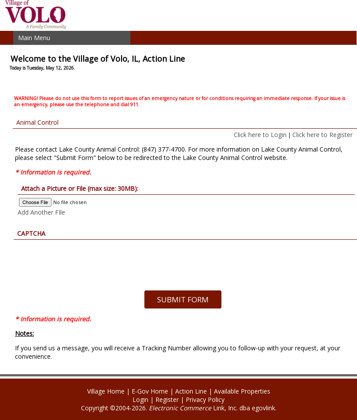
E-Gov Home (150, 391)
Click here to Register (322, 134)
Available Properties (242, 391)
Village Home (106, 391)
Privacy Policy (205, 399)
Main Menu (34, 37)
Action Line (191, 391)
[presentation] (183, 257)
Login (140, 399)
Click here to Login (260, 134)
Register (167, 399)
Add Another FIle (41, 212)
